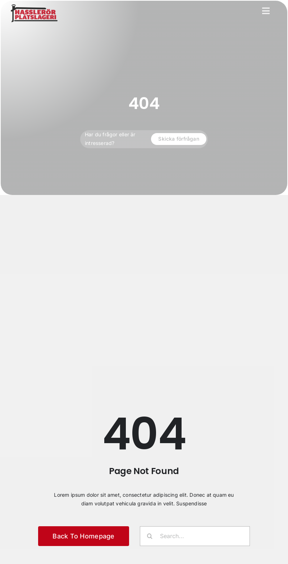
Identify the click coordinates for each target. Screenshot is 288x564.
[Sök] (150, 536)
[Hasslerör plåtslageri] (34, 7)
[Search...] (195, 536)
